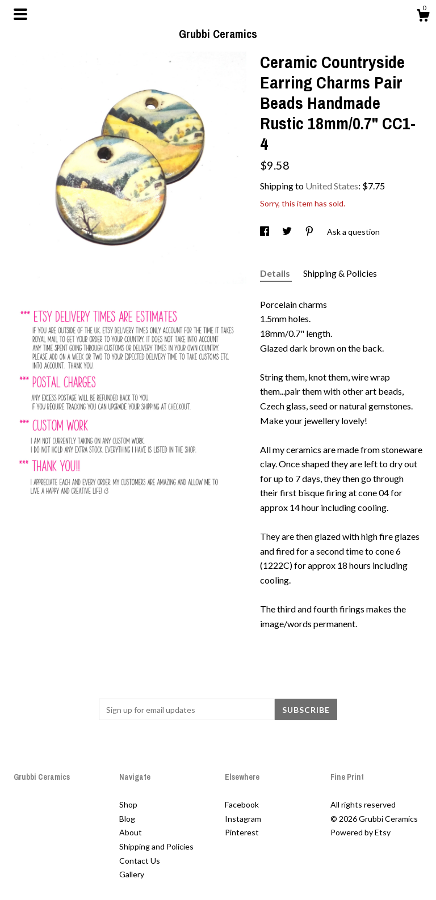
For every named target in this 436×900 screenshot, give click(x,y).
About (130, 832)
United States (331, 185)
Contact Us (139, 860)
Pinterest (242, 832)
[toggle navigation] (20, 14)
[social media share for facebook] (265, 231)
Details (276, 273)
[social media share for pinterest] (310, 231)
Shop (128, 804)
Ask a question (353, 231)
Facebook (242, 804)
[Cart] (423, 17)
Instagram (243, 818)
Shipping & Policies (340, 273)
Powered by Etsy (360, 832)
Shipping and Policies (156, 846)
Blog (127, 818)
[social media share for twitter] (288, 231)
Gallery (131, 874)
